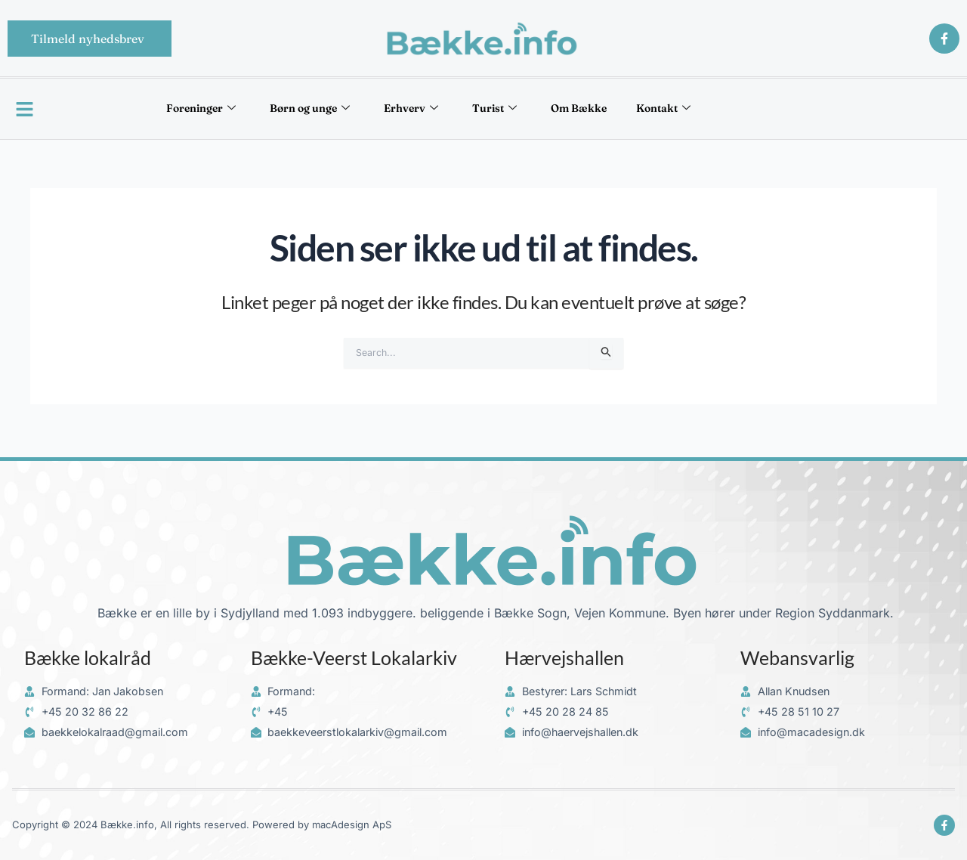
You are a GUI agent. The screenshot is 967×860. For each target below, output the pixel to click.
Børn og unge (278, 108)
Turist (508, 108)
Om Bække (614, 108)
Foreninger (144, 108)
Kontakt (721, 108)
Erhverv (403, 108)
